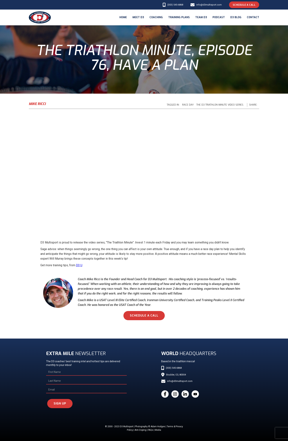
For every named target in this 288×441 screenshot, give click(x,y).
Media (158, 430)
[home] (40, 17)
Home (123, 17)
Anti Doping (140, 430)
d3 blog (235, 17)
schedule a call (144, 315)
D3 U (79, 265)
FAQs (150, 430)
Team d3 (201, 17)
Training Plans (179, 17)
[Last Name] (86, 380)
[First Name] (86, 372)
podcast (219, 17)
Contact (253, 17)
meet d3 (138, 17)
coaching (156, 17)
